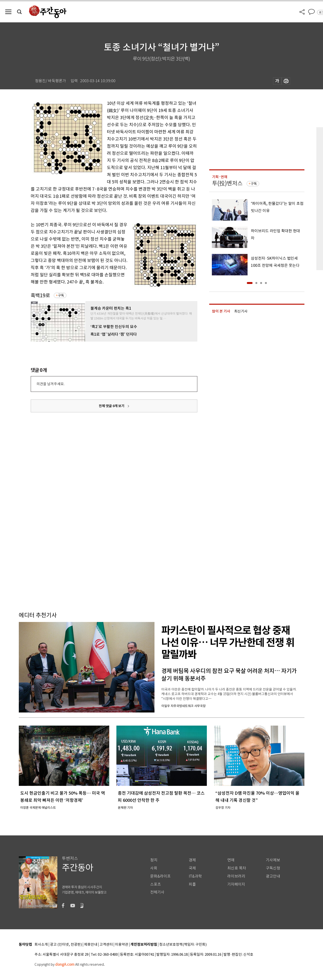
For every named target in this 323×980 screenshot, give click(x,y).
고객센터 (106, 945)
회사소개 (41, 945)
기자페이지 (236, 884)
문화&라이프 (160, 876)
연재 (230, 860)
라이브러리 (236, 876)
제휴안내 (90, 945)
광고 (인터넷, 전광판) (66, 945)
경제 (192, 860)
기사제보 (273, 860)
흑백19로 (40, 295)
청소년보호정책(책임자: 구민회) (183, 945)
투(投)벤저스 (227, 183)
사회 (153, 868)
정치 (153, 860)
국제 (192, 868)
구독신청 (273, 868)
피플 (192, 884)
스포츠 (155, 884)
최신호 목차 (236, 868)
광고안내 (273, 876)
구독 (61, 295)
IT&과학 (195, 876)
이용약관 (121, 945)
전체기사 (157, 892)
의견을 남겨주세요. (50, 384)
